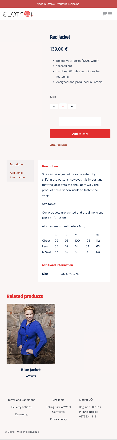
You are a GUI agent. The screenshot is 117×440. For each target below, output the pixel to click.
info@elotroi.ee (88, 412)
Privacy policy (58, 419)
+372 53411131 (88, 416)
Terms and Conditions (21, 400)
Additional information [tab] (17, 175)
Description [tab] (17, 164)
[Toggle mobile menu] (110, 13)
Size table (58, 400)
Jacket (64, 144)
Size (53, 96)
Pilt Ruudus (32, 431)
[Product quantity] (80, 121)
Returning (21, 414)
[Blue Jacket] (31, 306)
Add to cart (80, 134)
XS (54, 106)
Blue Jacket (31, 370)
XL (72, 106)
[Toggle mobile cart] (104, 13)
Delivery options (21, 407)
